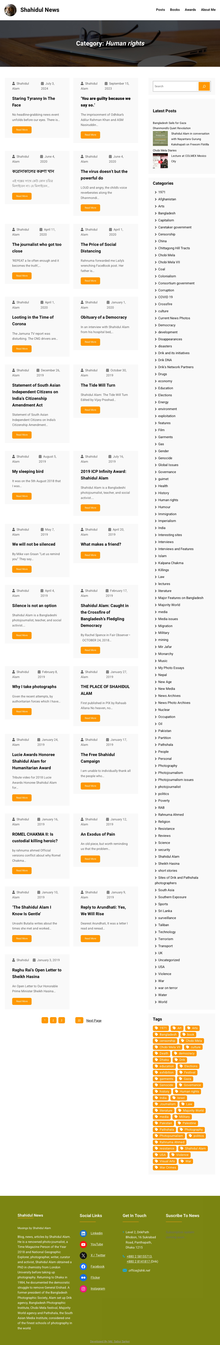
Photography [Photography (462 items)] (194, 1129)
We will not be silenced (33, 544)
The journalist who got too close (37, 247)
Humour (164, 507)
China (162, 241)
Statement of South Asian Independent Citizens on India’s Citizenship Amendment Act (36, 395)
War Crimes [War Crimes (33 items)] (168, 1167)
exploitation (166, 416)
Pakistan (164, 730)
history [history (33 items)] (164, 1091)
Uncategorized (169, 960)
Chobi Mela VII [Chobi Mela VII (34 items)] (170, 1047)
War (161, 980)
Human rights (168, 500)
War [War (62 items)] (188, 1161)
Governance (167, 471)
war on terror (168, 987)
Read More (22, 130)
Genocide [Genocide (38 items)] (166, 1085)
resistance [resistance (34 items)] (167, 1148)
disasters (165, 346)
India (161, 527)
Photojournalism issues (176, 779)
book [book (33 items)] (190, 1034)
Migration (165, 625)
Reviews (164, 835)
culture (163, 311)
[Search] (204, 86)
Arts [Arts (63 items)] (195, 1028)
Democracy (166, 325)
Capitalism (166, 220)
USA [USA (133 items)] (163, 1154)
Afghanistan (167, 199)
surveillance (167, 917)
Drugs (162, 374)
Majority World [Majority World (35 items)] (193, 1110)
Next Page (94, 1020)
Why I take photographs (34, 687)
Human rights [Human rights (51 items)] (189, 1091)
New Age (165, 681)
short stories (167, 870)
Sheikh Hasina (168, 863)
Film (161, 430)
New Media (166, 688)
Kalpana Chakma (170, 563)
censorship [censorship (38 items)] (167, 1040)
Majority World (169, 604)
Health (163, 486)
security (164, 849)
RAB (161, 807)
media (162, 611)
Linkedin (97, 1330)
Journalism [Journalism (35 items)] (168, 1104)
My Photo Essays (171, 667)
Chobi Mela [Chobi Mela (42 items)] (194, 1040)
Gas (161, 444)
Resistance (166, 828)
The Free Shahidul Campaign (98, 758)
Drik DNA (165, 360)
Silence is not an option (34, 606)
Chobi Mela (166, 255)
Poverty (164, 800)
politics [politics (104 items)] (199, 1135)
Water (162, 994)
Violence (164, 973)
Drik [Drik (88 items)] (182, 1059)
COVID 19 (165, 297)
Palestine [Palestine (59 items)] (189, 1123)
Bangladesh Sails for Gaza (169, 123)
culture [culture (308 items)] (196, 1047)
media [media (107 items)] (164, 1116)
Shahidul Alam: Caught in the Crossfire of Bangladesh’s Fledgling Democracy (105, 616)
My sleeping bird (28, 471)
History (163, 493)
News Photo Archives (174, 702)
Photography (167, 765)
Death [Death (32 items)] (164, 1053)
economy (165, 381)
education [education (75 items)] (167, 1066)
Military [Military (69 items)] (184, 1116)
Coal (161, 269)
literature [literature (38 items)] (166, 1110)
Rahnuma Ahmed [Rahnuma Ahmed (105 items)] (172, 1142)
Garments (165, 437)
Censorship (166, 234)
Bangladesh (166, 213)
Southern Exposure (172, 897)
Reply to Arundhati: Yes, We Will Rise (103, 910)
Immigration (167, 514)
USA (161, 966)
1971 (161, 192)
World (162, 1001)
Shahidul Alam (168, 856)
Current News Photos (174, 318)
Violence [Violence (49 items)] (182, 1154)
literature (164, 590)
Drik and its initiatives (174, 353)
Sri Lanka (165, 910)
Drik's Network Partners (176, 367)
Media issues (168, 618)
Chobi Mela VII (169, 262)
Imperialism (167, 520)
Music (162, 660)
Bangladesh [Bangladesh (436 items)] (168, 1034)
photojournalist (169, 786)
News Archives (169, 695)
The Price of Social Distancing (98, 247)
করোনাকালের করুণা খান (33, 171)
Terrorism (165, 939)
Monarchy (165, 653)
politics (163, 793)
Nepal (162, 674)
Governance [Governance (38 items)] (192, 1085)
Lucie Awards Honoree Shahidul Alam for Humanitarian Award (33, 761)
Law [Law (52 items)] (189, 1104)
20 (79, 1020)
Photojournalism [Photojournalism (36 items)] (171, 1135)
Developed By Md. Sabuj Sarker (110, 1341)
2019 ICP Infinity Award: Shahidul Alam (103, 474)
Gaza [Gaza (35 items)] (187, 1078)
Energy (163, 402)
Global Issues (168, 464)
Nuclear (164, 709)
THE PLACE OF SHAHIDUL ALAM (105, 690)
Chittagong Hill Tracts (174, 248)
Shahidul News (39, 10)
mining (163, 639)
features (164, 423)
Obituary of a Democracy (104, 317)
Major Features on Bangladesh (180, 597)
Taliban (163, 924)
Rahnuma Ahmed (171, 814)
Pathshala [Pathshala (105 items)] (167, 1129)
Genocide (165, 458)
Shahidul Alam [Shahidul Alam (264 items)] (195, 1148)
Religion (164, 821)
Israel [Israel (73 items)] (181, 1098)
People (163, 751)
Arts (161, 206)
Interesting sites (170, 534)
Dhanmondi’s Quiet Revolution (172, 128)
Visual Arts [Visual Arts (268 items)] (167, 1161)
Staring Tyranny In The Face (33, 101)
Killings (163, 570)
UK (160, 953)
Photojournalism (170, 772)
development (167, 332)
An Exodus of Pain (98, 834)
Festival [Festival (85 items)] (189, 1072)
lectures (164, 583)
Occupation (166, 716)
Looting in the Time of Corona (33, 320)
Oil (160, 723)
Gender (163, 451)
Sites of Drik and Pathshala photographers (176, 880)
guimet (163, 478)
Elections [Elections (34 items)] (190, 1066)
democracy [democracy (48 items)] (187, 1053)
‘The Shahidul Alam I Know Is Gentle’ (31, 910)
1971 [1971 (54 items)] (163, 1028)
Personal (165, 758)
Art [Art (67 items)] (179, 1028)
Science (164, 842)
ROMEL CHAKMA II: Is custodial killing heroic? (35, 837)
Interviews (166, 541)
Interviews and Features (176, 548)
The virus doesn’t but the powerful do (104, 174)
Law (161, 576)
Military (163, 632)
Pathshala (165, 744)
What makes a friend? (101, 544)
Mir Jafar (165, 646)
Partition (164, 737)
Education (165, 388)
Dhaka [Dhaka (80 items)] (164, 1059)
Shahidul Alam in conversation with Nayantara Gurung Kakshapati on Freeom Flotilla (190, 139)
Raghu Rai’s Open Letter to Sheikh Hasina (37, 973)
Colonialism (167, 276)
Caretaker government (174, 227)
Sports (163, 904)
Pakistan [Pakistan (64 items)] (166, 1123)
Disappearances (170, 339)
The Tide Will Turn (98, 385)
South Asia (166, 890)
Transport (165, 946)
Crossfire (165, 304)
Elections (165, 395)
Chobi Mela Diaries (164, 150)
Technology (167, 932)
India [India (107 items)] (163, 1098)
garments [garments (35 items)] (166, 1078)
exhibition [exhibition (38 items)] (167, 1072)
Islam (162, 555)
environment (167, 409)
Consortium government (176, 283)
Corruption (166, 290)
